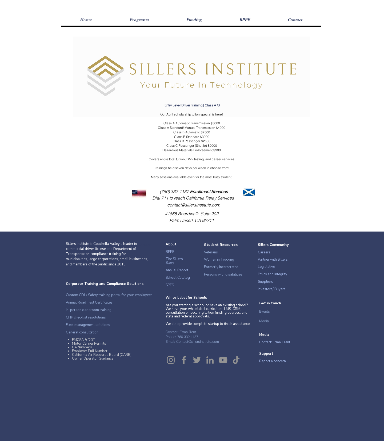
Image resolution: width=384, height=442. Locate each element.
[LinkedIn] (210, 360)
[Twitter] (197, 360)
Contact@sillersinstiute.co (196, 341)
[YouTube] (223, 360)
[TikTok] (236, 360)
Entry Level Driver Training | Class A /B (192, 105)
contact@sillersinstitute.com (193, 205)
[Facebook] (184, 360)
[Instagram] (171, 360)
